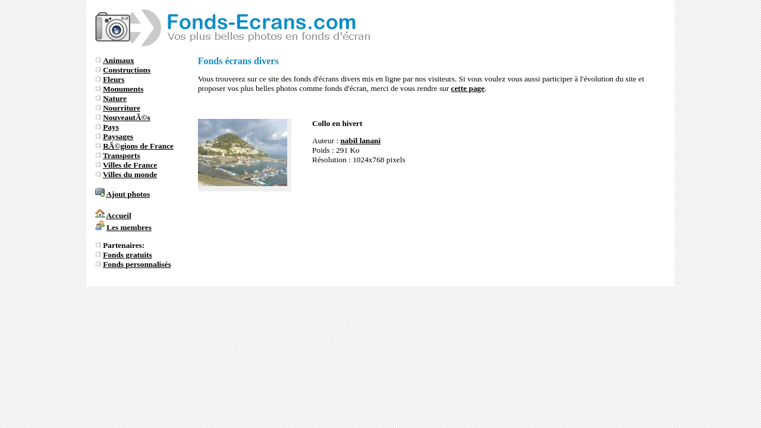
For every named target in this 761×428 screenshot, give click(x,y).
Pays (111, 126)
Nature (115, 98)
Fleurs (113, 79)
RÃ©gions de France (138, 145)
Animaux (118, 60)
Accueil (118, 215)
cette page (468, 88)
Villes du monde (130, 174)
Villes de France (130, 164)
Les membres (129, 227)
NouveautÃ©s (126, 117)
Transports (121, 155)
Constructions (126, 69)
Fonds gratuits (127, 254)
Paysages (118, 136)
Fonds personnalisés (137, 264)
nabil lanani (360, 140)
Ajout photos (128, 194)
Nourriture (121, 107)
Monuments (123, 88)
